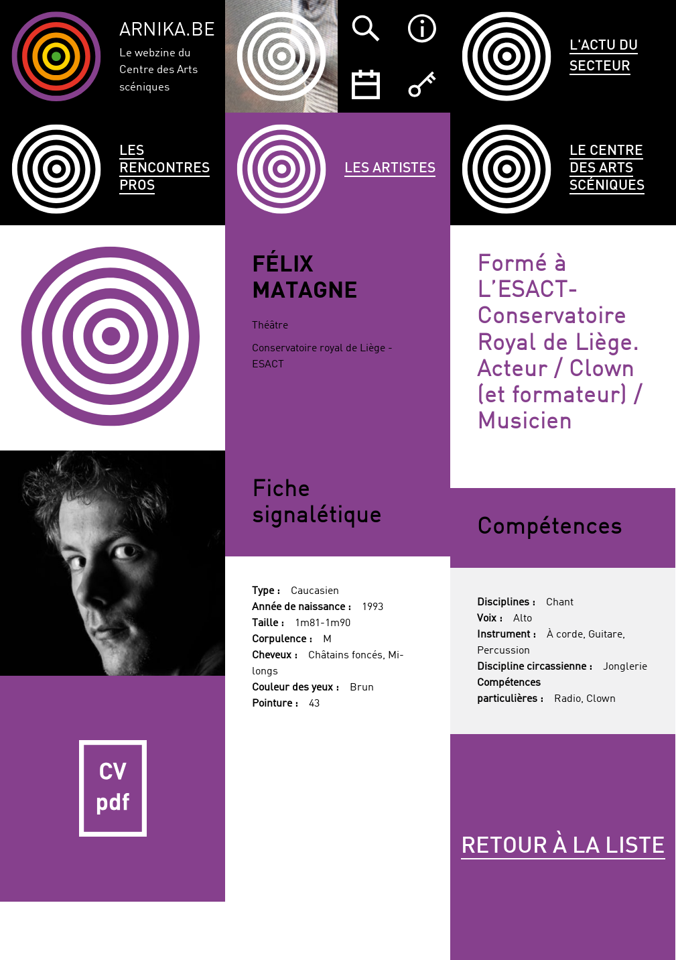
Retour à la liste (563, 846)
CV (112, 788)
